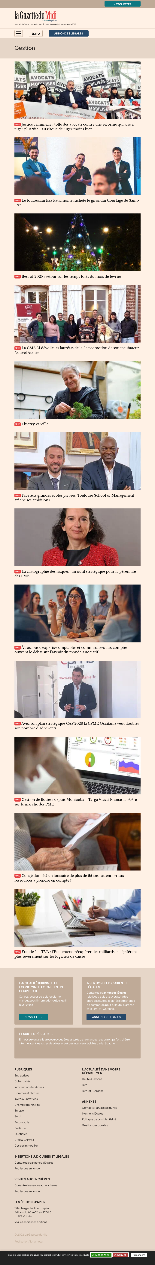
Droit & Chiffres (24, 1139)
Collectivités (22, 1081)
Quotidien (20, 1134)
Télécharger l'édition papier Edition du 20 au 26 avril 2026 (32, 1212)
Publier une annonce (27, 1168)
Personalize (138, 1255)
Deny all (121, 1254)
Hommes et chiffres (26, 1093)
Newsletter (123, 4)
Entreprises (21, 1075)
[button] (18, 33)
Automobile (21, 1122)
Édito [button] (36, 33)
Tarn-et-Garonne (93, 1090)
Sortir (17, 1116)
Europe (19, 1110)
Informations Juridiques (29, 1087)
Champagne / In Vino (27, 1104)
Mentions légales (92, 1113)
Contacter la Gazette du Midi (100, 1107)
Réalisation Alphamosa (28, 1241)
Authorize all (101, 1254)
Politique (20, 1128)
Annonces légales (106, 1017)
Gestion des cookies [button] (95, 1125)
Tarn (84, 1084)
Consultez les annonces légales (33, 1162)
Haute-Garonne (92, 1079)
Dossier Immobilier (26, 1145)
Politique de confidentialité (99, 1119)
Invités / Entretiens (26, 1098)
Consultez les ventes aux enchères (35, 1185)
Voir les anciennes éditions (30, 1222)
